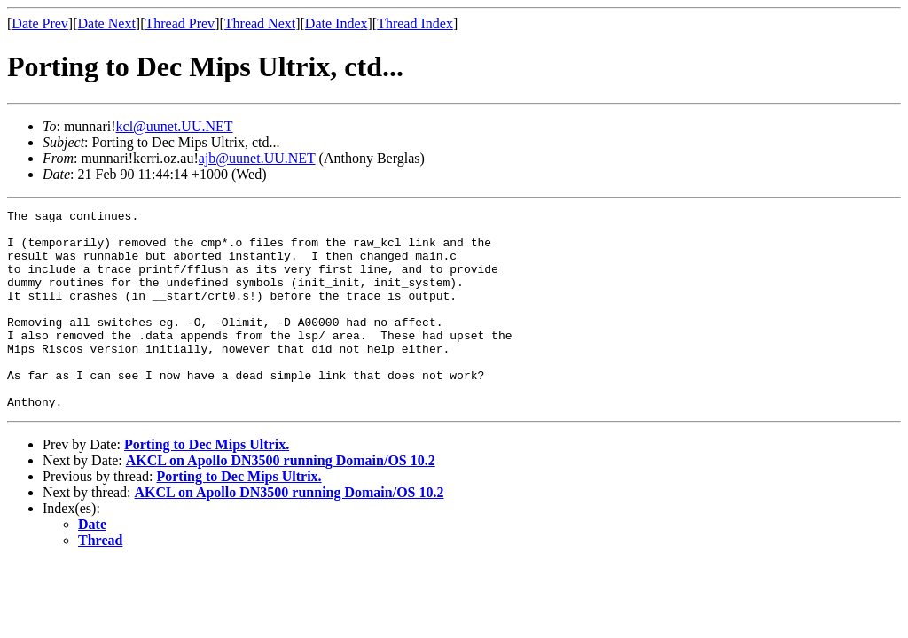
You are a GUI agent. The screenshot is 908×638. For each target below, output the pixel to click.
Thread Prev (180, 23)
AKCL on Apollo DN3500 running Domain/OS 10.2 (280, 500)
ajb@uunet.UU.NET (257, 158)
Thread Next (259, 23)
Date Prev (40, 23)
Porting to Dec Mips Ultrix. (206, 484)
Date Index (336, 23)
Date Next (107, 23)
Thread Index (415, 23)
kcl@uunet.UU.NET (174, 126)
